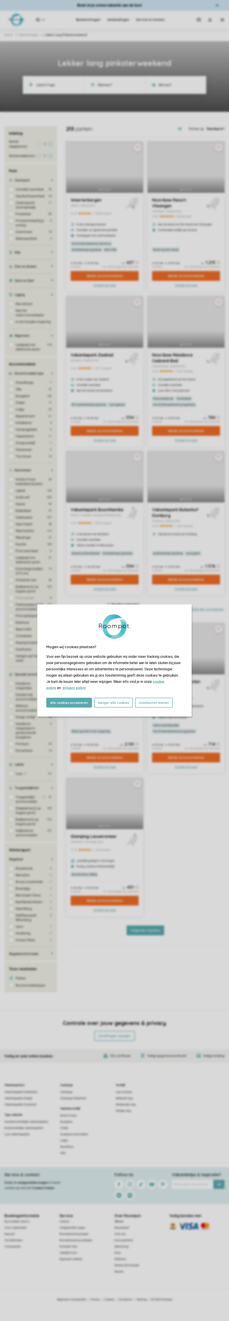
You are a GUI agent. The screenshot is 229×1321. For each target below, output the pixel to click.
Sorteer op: (196, 129)
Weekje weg (123, 1110)
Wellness (120, 1259)
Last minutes (124, 1092)
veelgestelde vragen (33, 1182)
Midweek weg (124, 1098)
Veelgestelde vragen (72, 1227)
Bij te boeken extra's (17, 1221)
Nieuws (119, 1271)
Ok (219, 1184)
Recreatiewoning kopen (74, 1234)
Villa (63, 1153)
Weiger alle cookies (113, 703)
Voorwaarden (12, 1246)
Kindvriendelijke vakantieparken (23, 1128)
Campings (66, 1085)
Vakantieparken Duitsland (20, 1104)
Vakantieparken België (18, 1098)
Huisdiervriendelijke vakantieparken (26, 1121)
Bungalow (66, 1121)
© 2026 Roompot (161, 1299)
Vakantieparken (14, 1085)
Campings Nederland (73, 1098)
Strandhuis (67, 1146)
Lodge (64, 1140)
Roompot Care (68, 1246)
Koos (117, 1252)
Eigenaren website (70, 1259)
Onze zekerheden (15, 1227)
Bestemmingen (88, 20)
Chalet (64, 1128)
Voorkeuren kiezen (154, 703)
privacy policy (74, 688)
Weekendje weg (126, 1104)
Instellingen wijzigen (114, 1036)
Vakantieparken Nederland (20, 1092)
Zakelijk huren (68, 1252)
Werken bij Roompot (126, 1265)
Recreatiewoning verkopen (75, 1240)
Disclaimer (125, 1299)
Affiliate (119, 1221)
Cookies (109, 1299)
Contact (64, 1221)
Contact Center (43, 1188)
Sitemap (142, 1299)
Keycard (9, 1234)
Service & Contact (150, 20)
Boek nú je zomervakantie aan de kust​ (109, 5)
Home (8, 35)
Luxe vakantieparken (17, 1134)
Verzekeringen (13, 1240)
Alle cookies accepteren (69, 703)
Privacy (95, 1299)
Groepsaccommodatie (74, 1134)
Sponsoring (121, 1246)
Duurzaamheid (123, 1240)
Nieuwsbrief (121, 1227)
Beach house (68, 1115)
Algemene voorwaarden (71, 1299)
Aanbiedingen (118, 20)
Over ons (120, 1234)
